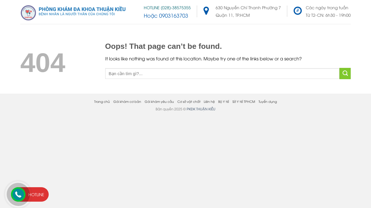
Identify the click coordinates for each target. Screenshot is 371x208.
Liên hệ (209, 101)
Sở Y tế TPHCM (243, 101)
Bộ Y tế (223, 101)
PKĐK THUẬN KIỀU (201, 108)
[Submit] (345, 73)
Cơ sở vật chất (189, 101)
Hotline (36, 194)
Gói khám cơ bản (127, 101)
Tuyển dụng (268, 101)
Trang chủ (102, 101)
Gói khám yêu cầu (159, 101)
